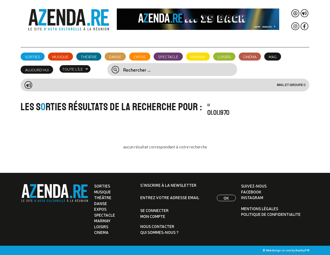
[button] (75, 69)
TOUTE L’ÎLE (75, 69)
